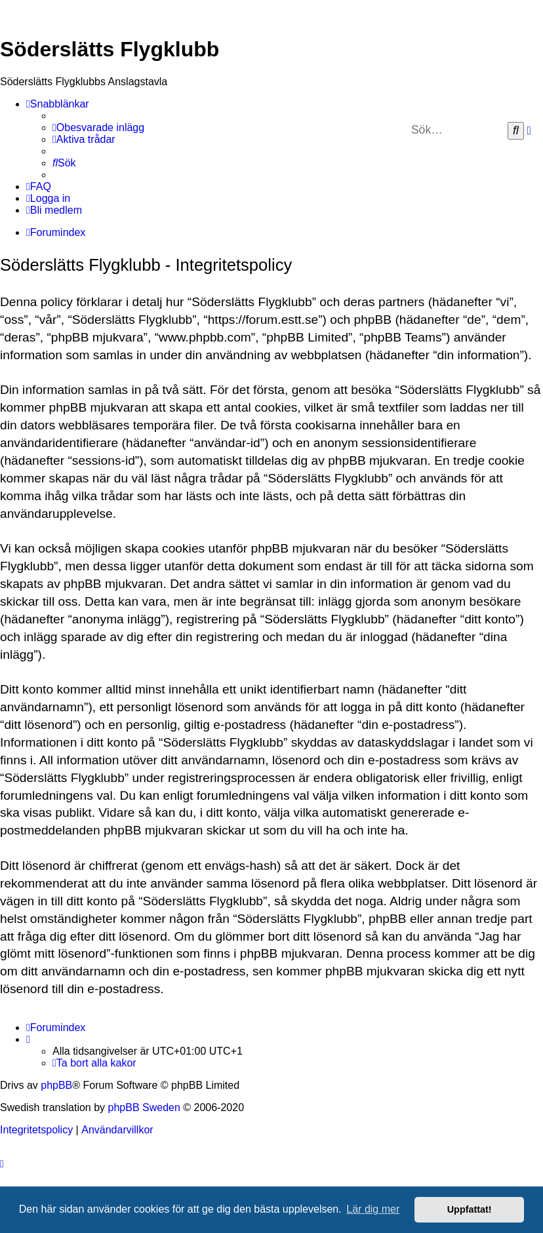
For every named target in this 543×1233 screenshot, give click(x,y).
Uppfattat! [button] (469, 1209)
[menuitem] (98, 128)
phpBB (56, 1085)
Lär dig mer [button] (372, 1209)
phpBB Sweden (144, 1107)
